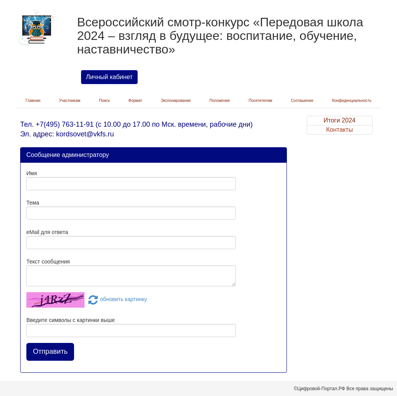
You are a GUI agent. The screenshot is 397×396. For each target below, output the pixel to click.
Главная (33, 100)
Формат (135, 100)
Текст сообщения (48, 261)
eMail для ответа (47, 232)
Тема (32, 203)
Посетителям (260, 100)
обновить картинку (116, 299)
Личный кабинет (109, 77)
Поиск (104, 100)
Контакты (339, 129)
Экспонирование (176, 100)
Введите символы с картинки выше (70, 320)
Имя (31, 173)
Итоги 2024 (340, 120)
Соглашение (302, 100)
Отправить (50, 351)
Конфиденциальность (351, 100)
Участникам (69, 100)
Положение (219, 100)
